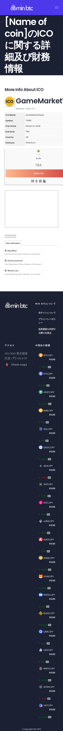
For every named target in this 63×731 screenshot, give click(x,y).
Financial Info (10, 236)
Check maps (19, 364)
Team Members (13, 243)
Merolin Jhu (11, 270)
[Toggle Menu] (57, 8)
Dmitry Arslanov (14, 260)
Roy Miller (11, 250)
